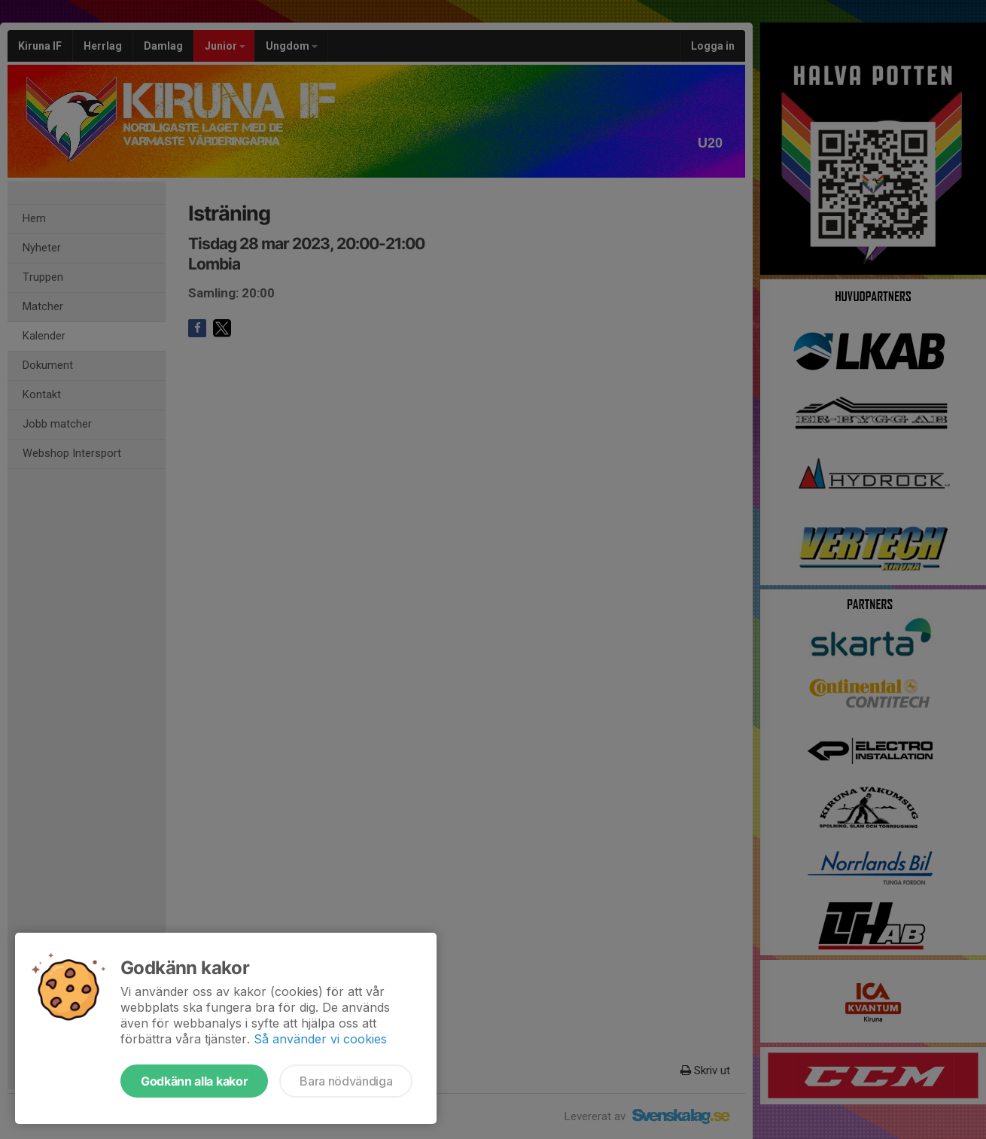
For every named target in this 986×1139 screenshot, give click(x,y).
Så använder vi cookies (320, 1038)
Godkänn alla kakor (194, 1081)
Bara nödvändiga (346, 1081)
